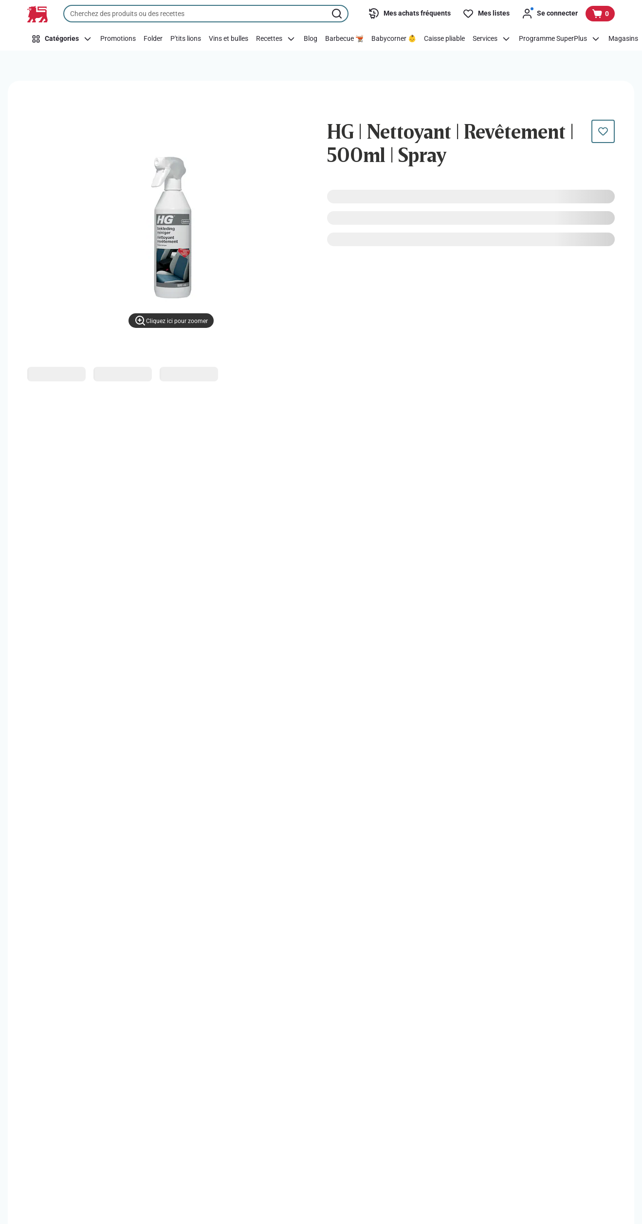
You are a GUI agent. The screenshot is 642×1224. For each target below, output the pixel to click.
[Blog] (310, 39)
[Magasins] (623, 39)
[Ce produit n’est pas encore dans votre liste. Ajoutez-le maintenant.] (603, 131)
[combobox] (206, 13)
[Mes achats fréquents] (409, 13)
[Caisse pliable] (444, 39)
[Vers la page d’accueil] (37, 14)
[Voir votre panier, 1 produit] (600, 13)
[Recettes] (276, 39)
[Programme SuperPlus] (560, 39)
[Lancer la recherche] (338, 13)
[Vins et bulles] (228, 39)
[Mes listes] (486, 13)
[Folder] (153, 39)
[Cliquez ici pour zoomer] (171, 320)
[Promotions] (118, 39)
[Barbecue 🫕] (344, 39)
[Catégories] (61, 39)
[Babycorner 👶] (393, 39)
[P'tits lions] (185, 39)
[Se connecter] (549, 13)
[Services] (492, 39)
